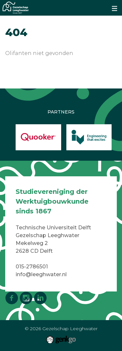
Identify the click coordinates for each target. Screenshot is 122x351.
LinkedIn (40, 297)
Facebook (11, 297)
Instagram (26, 297)
